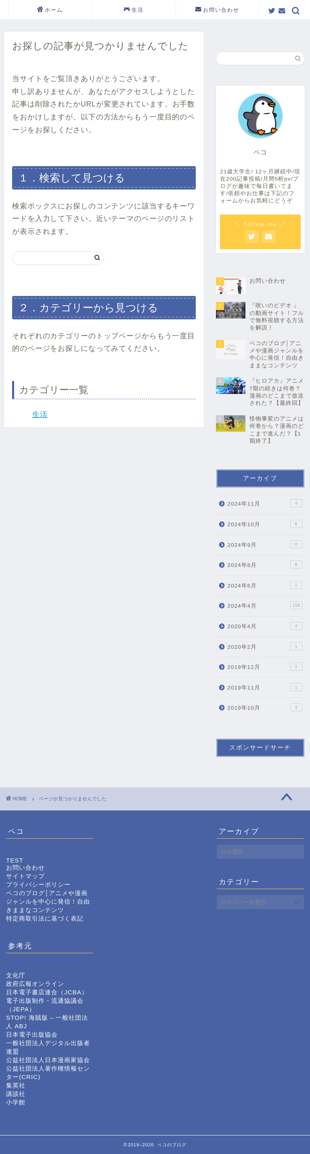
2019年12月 (264, 666)
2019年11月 (264, 687)
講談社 (15, 1093)
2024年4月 (264, 605)
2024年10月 (264, 524)
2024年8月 (264, 564)
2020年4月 (264, 626)
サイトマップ (25, 876)
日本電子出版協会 (32, 1034)
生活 (134, 10)
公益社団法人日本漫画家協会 (48, 1059)
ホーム (50, 10)
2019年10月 (264, 707)
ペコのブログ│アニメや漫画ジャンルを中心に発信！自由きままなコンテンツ (48, 901)
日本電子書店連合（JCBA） (47, 992)
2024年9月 (264, 544)
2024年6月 (264, 585)
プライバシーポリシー (38, 884)
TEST (14, 860)
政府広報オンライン (35, 983)
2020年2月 (264, 646)
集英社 (15, 1085)
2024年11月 (264, 503)
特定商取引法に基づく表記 (45, 918)
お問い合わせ (217, 10)
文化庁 (15, 975)
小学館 (15, 1102)
